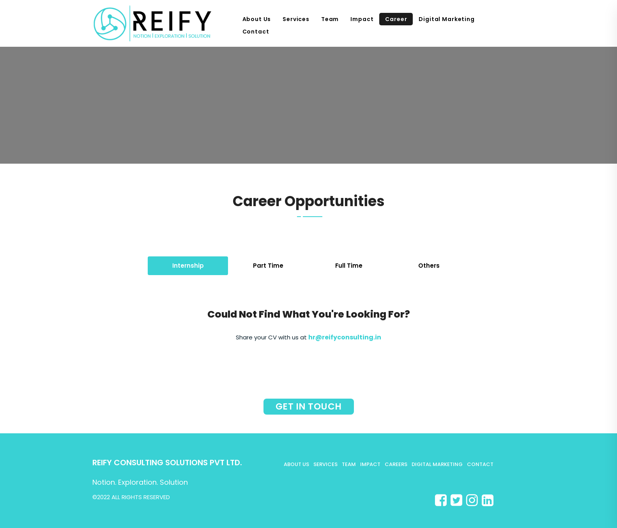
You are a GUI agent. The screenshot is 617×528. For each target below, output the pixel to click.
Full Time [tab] (348, 265)
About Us (256, 19)
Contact (255, 31)
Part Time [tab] (268, 265)
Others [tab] (429, 265)
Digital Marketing (446, 19)
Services (296, 19)
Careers (396, 464)
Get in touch (309, 406)
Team (330, 19)
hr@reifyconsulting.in (344, 337)
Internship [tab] (188, 265)
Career (396, 19)
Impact (361, 19)
